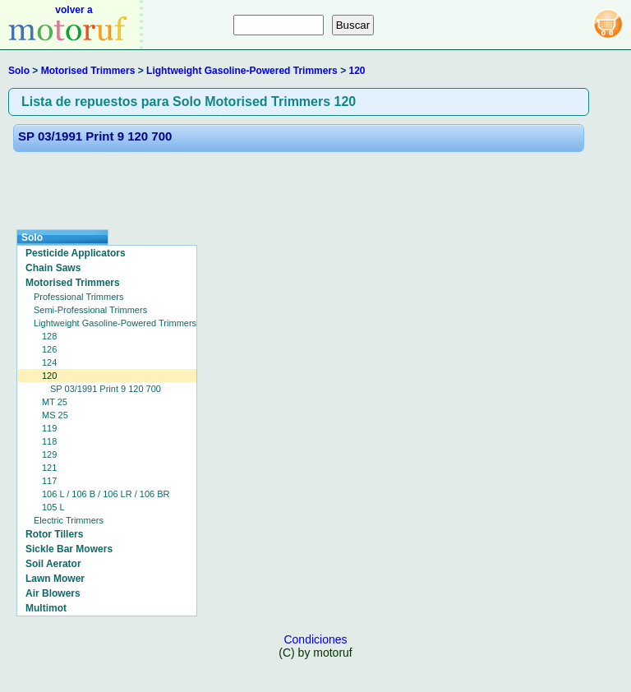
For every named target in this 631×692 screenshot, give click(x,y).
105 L (53, 507)
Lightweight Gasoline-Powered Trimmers (242, 70)
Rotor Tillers (54, 534)
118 (49, 441)
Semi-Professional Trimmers (90, 310)
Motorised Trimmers (88, 70)
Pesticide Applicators (75, 253)
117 (49, 481)
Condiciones (315, 639)
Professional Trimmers (78, 297)
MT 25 (54, 402)
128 (49, 336)
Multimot (46, 608)
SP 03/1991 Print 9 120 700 (95, 136)
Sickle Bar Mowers (69, 549)
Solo (19, 70)
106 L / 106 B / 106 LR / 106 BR (106, 494)
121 (49, 468)
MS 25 (55, 415)
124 (49, 362)
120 (356, 70)
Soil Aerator (53, 564)
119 (49, 428)
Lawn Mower (55, 578)
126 (49, 349)
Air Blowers (53, 593)
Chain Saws (53, 268)
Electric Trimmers (69, 520)
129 (49, 454)
